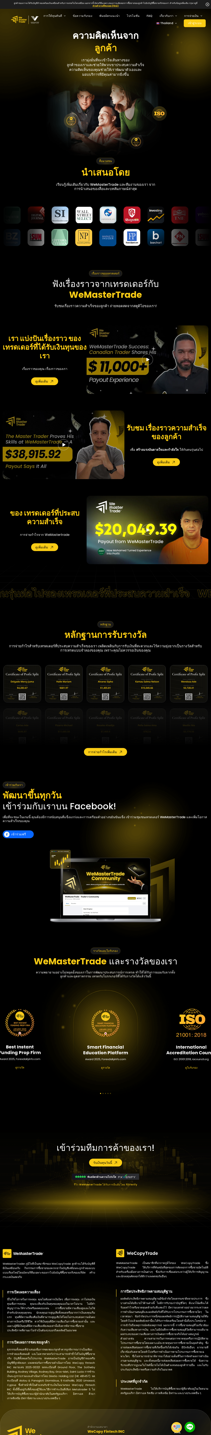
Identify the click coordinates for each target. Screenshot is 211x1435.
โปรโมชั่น (133, 16)
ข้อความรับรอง (82, 16)
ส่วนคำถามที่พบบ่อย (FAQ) (106, 5)
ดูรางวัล (19, 1067)
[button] (100, 1093)
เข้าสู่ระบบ (194, 23)
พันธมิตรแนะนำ (109, 16)
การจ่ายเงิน (193, 16)
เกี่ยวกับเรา (168, 16)
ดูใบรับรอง (191, 1067)
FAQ (150, 16)
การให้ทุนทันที (54, 16)
